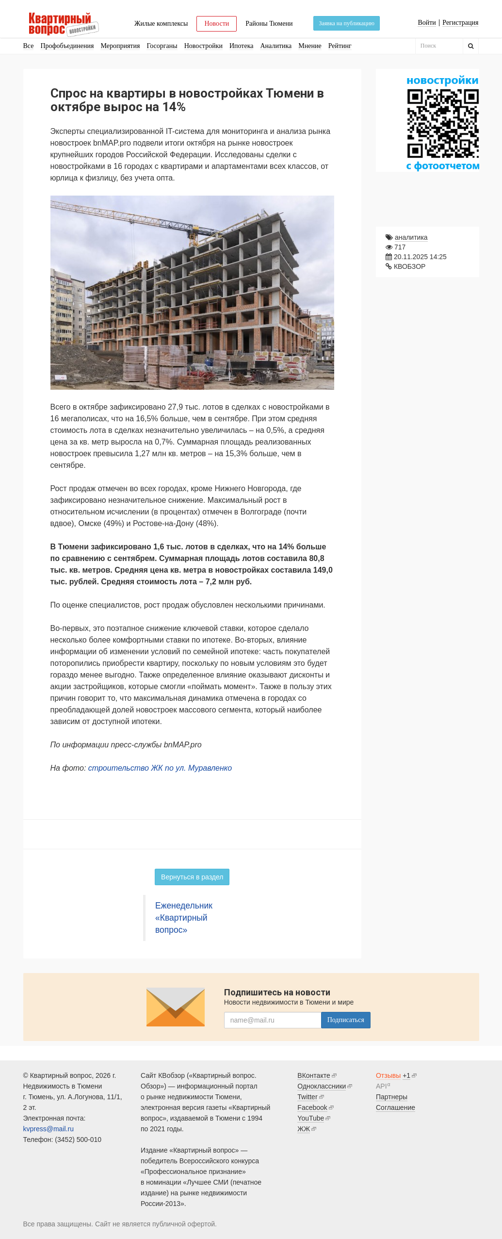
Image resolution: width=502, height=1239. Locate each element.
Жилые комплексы (161, 23)
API (381, 1086)
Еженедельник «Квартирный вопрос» (183, 918)
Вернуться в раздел (192, 877)
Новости (216, 23)
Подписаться (345, 1020)
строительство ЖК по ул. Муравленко (160, 768)
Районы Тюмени (268, 23)
